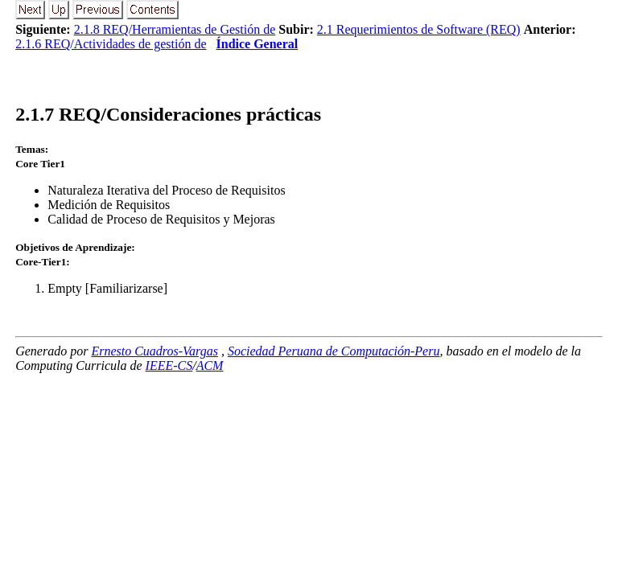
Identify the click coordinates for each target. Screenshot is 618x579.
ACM (210, 365)
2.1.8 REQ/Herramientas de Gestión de (175, 29)
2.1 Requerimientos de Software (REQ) (419, 29)
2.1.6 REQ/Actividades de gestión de (110, 44)
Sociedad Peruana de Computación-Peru (334, 351)
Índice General (257, 44)
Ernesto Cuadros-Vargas (154, 351)
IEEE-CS (169, 365)
